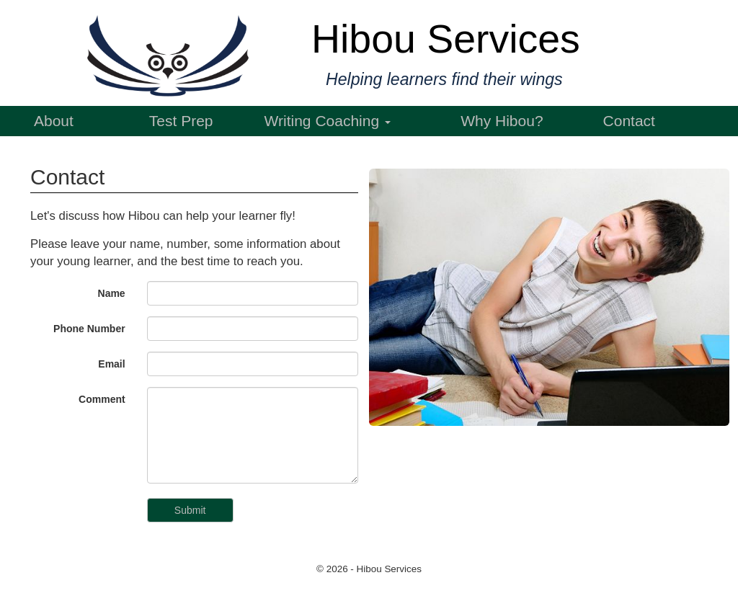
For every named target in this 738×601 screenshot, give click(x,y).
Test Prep (181, 120)
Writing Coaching (327, 120)
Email (111, 364)
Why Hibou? (502, 120)
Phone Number (89, 328)
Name (111, 293)
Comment (102, 399)
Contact (629, 120)
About (54, 120)
